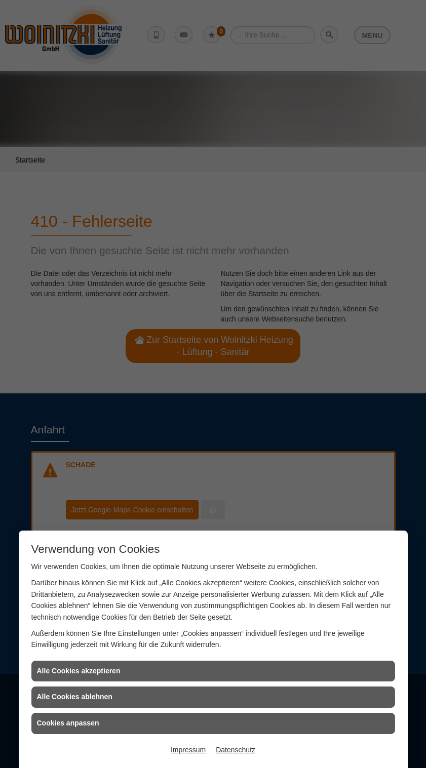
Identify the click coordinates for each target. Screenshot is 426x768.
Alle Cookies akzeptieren (79, 671)
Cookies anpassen (68, 723)
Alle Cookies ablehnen (74, 697)
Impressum (188, 750)
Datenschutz (235, 750)
